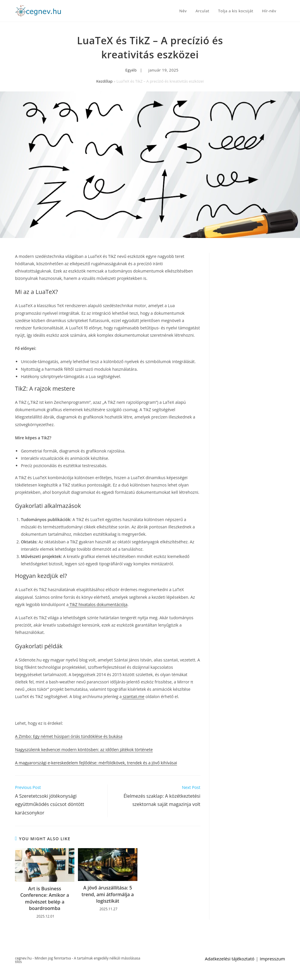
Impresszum (272, 959)
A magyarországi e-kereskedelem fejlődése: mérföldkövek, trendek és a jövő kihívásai (96, 762)
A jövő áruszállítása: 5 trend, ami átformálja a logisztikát (107, 894)
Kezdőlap (104, 81)
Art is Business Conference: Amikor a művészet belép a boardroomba (44, 898)
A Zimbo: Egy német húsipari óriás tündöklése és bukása (68, 736)
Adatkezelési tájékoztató (229, 959)
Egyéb (131, 70)
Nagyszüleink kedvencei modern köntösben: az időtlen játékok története (84, 749)
